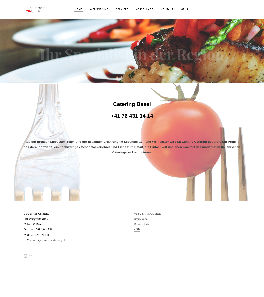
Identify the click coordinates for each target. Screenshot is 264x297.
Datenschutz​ (141, 225)
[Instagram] (25, 257)
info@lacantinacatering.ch (49, 241)
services (122, 10)
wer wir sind (99, 10)
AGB (137, 231)
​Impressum (141, 220)
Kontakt (167, 10)
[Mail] (30, 257)
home (78, 10)
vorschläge (144, 10)
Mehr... (185, 10)
